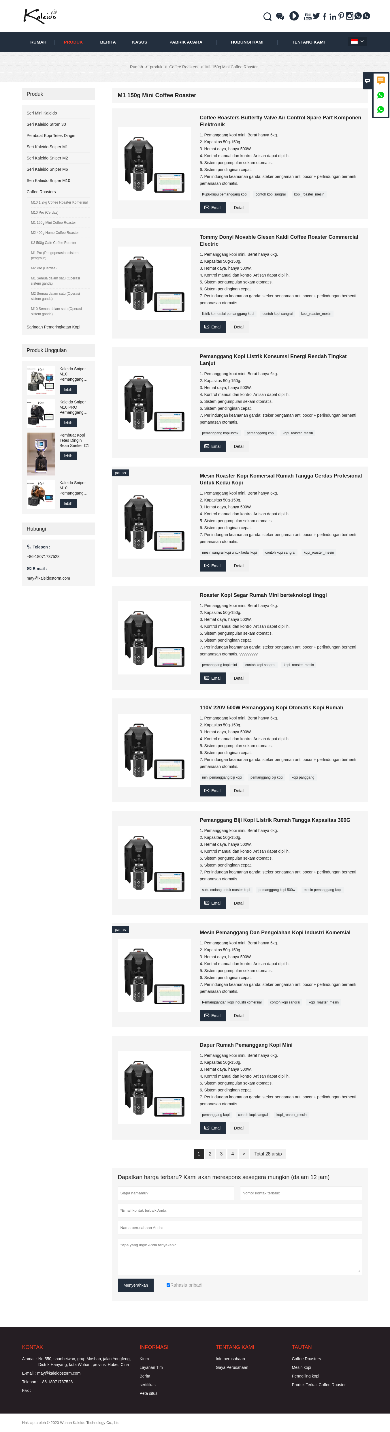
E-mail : (29, 1373)
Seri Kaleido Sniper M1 (47, 146)
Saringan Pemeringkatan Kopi (53, 327)
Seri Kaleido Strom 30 (46, 124)
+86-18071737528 (43, 556)
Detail (239, 207)
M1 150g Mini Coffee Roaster (53, 223)
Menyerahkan (136, 1285)
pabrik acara (185, 42)
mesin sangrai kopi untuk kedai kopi (229, 552)
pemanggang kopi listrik (220, 433)
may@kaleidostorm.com (48, 578)
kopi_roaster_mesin (309, 194)
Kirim (144, 1358)
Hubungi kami (247, 42)
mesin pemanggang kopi (323, 890)
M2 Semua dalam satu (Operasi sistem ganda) (55, 296)
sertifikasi (148, 1384)
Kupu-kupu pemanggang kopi (224, 194)
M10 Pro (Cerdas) (45, 213)
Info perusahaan (230, 1358)
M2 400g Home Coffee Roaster (55, 233)
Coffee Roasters (183, 67)
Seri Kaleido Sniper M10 (48, 180)
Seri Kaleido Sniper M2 (47, 158)
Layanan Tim (151, 1367)
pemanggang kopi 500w (277, 890)
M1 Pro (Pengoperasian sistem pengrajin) (55, 255)
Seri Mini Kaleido (42, 113)
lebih (68, 389)
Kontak (32, 1347)
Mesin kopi (301, 1367)
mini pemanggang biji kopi (222, 777)
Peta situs (148, 1393)
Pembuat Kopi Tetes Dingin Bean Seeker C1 (74, 440)
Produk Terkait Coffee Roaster (319, 1384)
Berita (108, 42)
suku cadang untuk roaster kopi (226, 890)
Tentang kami (308, 42)
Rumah (38, 42)
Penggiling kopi (305, 1376)
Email (212, 207)
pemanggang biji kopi (266, 777)
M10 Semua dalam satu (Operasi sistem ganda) (56, 311)
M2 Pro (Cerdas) (44, 268)
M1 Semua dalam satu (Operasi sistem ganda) (55, 280)
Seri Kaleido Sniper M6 (47, 169)
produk (73, 42)
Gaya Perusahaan (232, 1367)
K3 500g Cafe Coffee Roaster (53, 243)
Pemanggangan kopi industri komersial (232, 1002)
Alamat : (29, 1358)
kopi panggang (303, 777)
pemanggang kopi (260, 433)
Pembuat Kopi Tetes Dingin (51, 135)
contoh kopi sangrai (271, 194)
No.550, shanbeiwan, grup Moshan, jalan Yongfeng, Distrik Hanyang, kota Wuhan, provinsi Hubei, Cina (84, 1361)
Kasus (139, 42)
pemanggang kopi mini (219, 665)
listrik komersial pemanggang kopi (228, 314)
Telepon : (30, 1382)
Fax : (26, 1390)
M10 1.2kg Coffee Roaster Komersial (59, 202)
